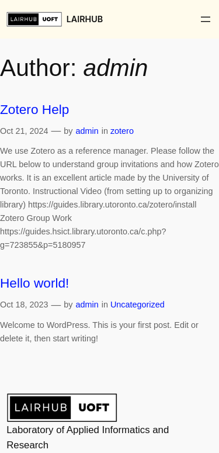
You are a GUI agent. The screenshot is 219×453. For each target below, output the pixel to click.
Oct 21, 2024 (24, 131)
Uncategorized (137, 304)
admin (86, 131)
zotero (122, 131)
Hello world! (34, 283)
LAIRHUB (85, 19)
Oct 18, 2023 (24, 304)
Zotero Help (34, 109)
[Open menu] (206, 19)
